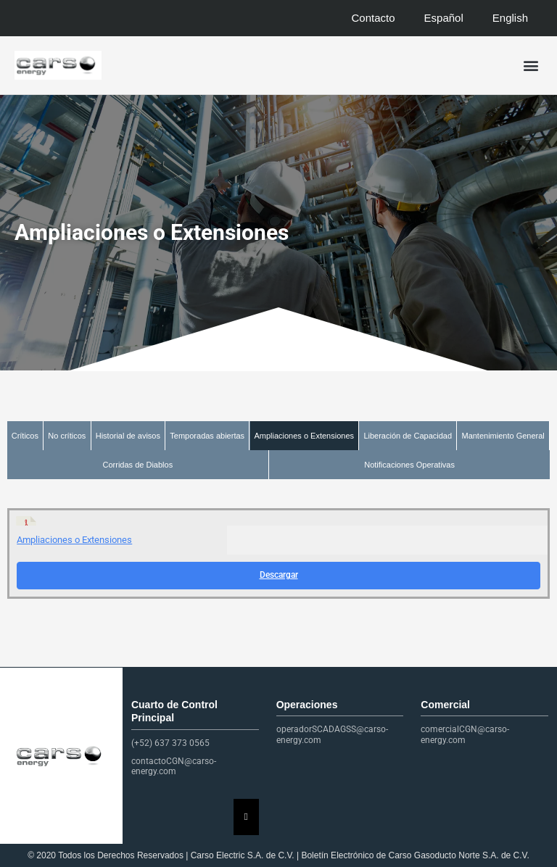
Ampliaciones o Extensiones (304, 435)
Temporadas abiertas (207, 435)
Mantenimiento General (502, 435)
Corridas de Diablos (138, 464)
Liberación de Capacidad (407, 435)
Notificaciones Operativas (409, 464)
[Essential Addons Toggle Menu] (246, 817)
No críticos (67, 435)
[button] (530, 66)
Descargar (279, 575)
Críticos (25, 435)
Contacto (373, 18)
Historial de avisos (128, 435)
